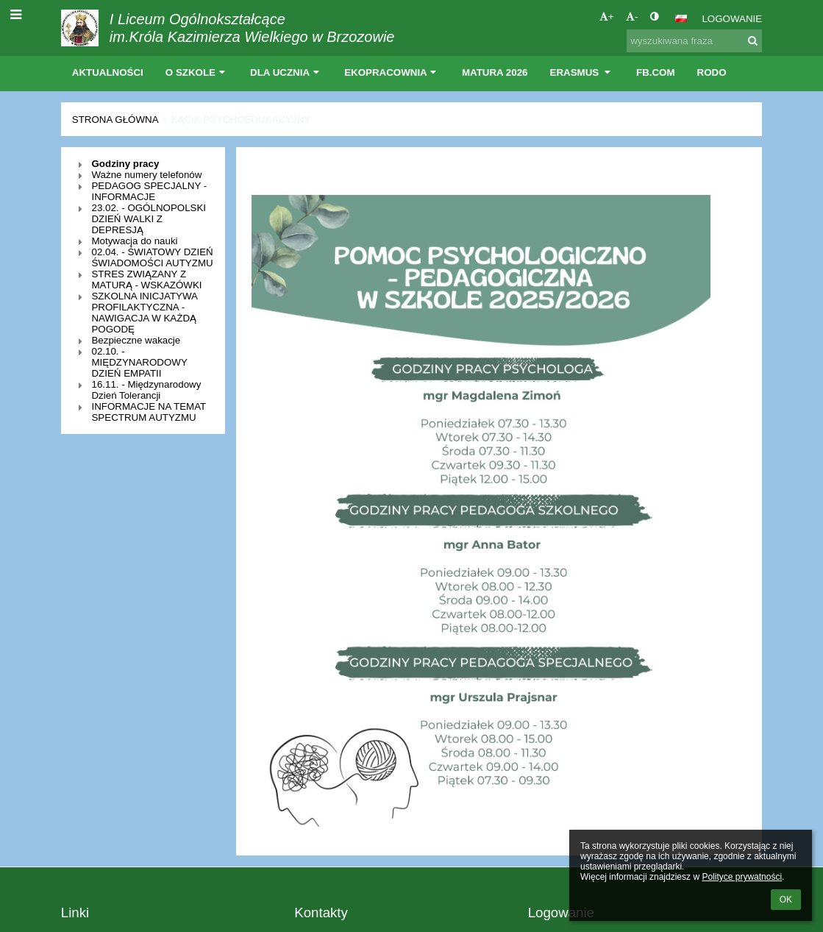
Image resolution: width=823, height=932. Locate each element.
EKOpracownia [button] (392, 72)
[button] (681, 18)
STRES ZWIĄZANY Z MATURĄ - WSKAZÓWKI (146, 279)
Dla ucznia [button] (286, 72)
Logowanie (732, 18)
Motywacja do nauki (134, 240)
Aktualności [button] (107, 72)
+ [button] (606, 16)
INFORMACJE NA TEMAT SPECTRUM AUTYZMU (148, 412)
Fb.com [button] (655, 72)
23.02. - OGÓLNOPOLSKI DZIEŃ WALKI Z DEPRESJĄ (148, 218)
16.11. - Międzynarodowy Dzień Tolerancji (146, 390)
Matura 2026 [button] (495, 72)
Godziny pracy (125, 163)
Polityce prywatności (742, 877)
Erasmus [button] (582, 72)
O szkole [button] (196, 72)
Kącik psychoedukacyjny (241, 119)
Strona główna (115, 119)
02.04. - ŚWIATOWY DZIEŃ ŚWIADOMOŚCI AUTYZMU (152, 257)
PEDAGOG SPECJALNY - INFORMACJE (149, 191)
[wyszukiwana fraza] (694, 40)
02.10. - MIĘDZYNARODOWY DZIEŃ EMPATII (139, 362)
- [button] (632, 16)
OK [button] (786, 899)
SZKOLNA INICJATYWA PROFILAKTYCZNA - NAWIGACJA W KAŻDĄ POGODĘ (144, 313)
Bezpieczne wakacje (135, 340)
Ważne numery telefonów (146, 174)
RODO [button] (712, 72)
